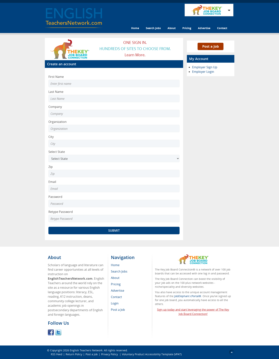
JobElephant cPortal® (187, 296)
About (172, 28)
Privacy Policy (110, 354)
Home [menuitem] (115, 265)
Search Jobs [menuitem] (119, 271)
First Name (56, 77)
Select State (56, 152)
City (51, 137)
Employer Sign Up (204, 67)
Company (55, 107)
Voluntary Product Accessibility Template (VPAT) (152, 354)
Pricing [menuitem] (116, 284)
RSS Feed (56, 354)
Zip (50, 167)
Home (135, 28)
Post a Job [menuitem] (118, 310)
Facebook (51, 332)
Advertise (204, 28)
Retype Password (60, 212)
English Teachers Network (86, 350)
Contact (222, 28)
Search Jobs (153, 28)
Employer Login (203, 72)
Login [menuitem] (115, 303)
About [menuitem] (115, 278)
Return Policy (74, 354)
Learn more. (135, 54)
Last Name (55, 92)
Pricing (186, 28)
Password (55, 197)
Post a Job (210, 46)
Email (52, 182)
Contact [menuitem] (116, 297)
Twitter (58, 332)
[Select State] (114, 158)
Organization (57, 122)
